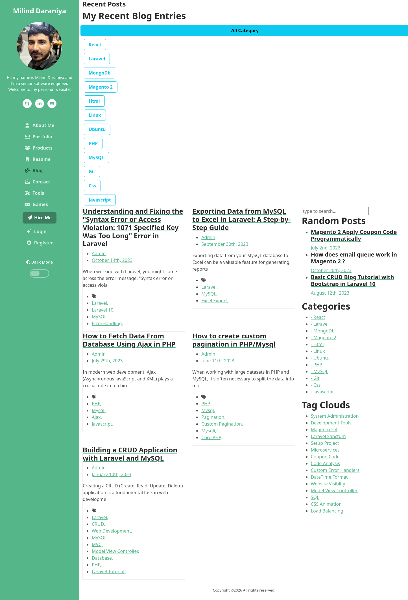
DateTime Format (329, 477)
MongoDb (99, 73)
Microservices (325, 450)
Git (92, 171)
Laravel (97, 59)
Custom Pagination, (222, 424)
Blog (34, 170)
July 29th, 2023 (107, 361)
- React (318, 317)
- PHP (316, 365)
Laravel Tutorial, (109, 571)
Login (40, 231)
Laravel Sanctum (328, 436)
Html (94, 101)
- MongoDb (323, 331)
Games (36, 204)
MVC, (97, 544)
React (95, 44)
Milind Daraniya (39, 10)
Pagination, (213, 417)
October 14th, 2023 (112, 260)
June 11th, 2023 (217, 361)
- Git (315, 378)
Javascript (100, 200)
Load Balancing (327, 511)
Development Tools (331, 423)
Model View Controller (334, 490)
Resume (38, 159)
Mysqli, (208, 431)
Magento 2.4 (324, 429)
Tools (34, 193)
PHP (93, 143)
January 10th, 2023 (111, 474)
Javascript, (102, 424)
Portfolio (40, 136)
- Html (317, 344)
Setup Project (325, 443)
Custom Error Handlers (335, 470)
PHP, (96, 403)
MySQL (96, 157)
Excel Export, (214, 300)
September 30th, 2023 (224, 244)
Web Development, (112, 531)
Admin (99, 253)
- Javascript (322, 392)
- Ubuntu (320, 358)
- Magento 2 (323, 337)
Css (92, 186)
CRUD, (98, 524)
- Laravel (320, 324)
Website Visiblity (328, 484)
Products (39, 148)
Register (40, 242)
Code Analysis (325, 463)
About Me (40, 125)
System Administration (335, 416)
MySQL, (100, 317)
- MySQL (319, 371)
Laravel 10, (103, 310)
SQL (315, 497)
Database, (102, 558)
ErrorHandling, (107, 323)
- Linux (318, 351)
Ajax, (97, 417)
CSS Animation (326, 504)
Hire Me (39, 217)
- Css (316, 385)
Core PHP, (211, 437)
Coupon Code (325, 457)
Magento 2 (101, 87)
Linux (95, 115)
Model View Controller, (115, 551)
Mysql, (99, 410)
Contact (37, 182)
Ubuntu (97, 129)
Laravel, (100, 303)
